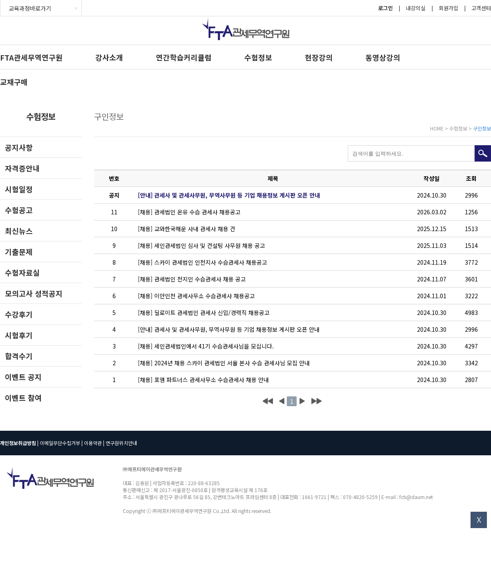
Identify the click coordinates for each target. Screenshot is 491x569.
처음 (268, 401)
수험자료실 (22, 272)
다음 (302, 401)
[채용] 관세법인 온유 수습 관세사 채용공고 (189, 212)
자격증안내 (22, 168)
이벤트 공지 (23, 376)
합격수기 (19, 356)
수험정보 (258, 57)
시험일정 (19, 189)
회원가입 (448, 8)
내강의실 (416, 8)
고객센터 (481, 8)
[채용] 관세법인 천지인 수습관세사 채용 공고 (192, 279)
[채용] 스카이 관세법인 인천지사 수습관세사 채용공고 (202, 262)
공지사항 (19, 147)
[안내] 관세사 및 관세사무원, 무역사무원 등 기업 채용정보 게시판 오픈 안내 (229, 195)
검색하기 (483, 153)
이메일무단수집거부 (60, 442)
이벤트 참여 (23, 397)
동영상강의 (382, 57)
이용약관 (93, 442)
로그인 (385, 8)
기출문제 (19, 251)
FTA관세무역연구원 (31, 57)
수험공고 (19, 210)
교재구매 (14, 81)
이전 (281, 401)
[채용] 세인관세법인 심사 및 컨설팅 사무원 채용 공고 (201, 245)
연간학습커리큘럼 (184, 57)
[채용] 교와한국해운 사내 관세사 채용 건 (186, 229)
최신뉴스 (19, 230)
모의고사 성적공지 (34, 293)
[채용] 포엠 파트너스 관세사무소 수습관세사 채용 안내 (203, 380)
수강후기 (19, 314)
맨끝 (316, 401)
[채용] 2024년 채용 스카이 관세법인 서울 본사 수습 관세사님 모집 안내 (224, 363)
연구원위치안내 (121, 442)
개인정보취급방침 (18, 442)
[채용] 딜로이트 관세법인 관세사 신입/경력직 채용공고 (204, 312)
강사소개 (109, 57)
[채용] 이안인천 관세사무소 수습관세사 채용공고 (196, 296)
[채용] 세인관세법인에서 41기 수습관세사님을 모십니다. (206, 346)
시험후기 (19, 335)
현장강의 (319, 57)
